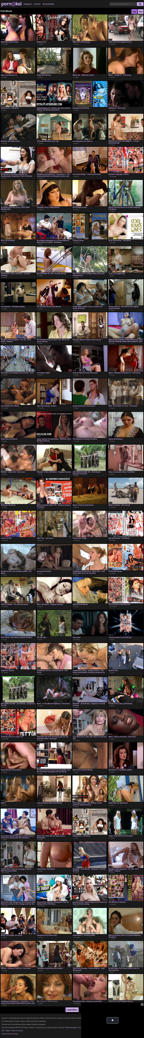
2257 (3, 1031)
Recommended (48, 4)
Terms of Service (17, 1031)
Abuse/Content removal (10, 1034)
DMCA (8, 1031)
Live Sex (37, 4)
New (141, 12)
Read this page (71, 1027)
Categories (28, 4)
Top (134, 12)
